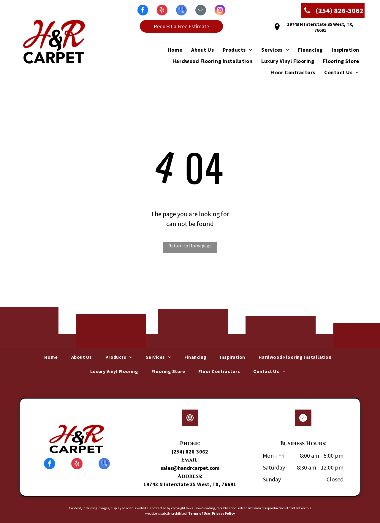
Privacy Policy (223, 513)
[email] (200, 11)
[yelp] (162, 11)
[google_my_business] (181, 11)
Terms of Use (199, 513)
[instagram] (220, 11)
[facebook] (142, 11)
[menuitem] (170, 49)
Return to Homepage (190, 246)
